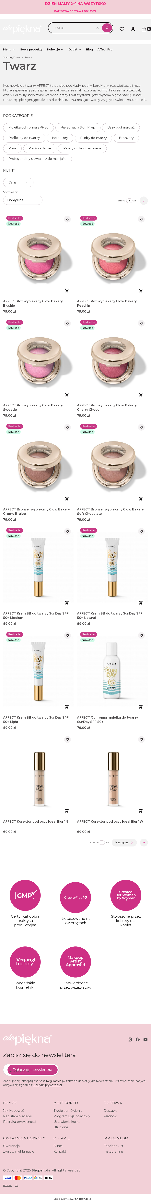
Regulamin (53, 1081)
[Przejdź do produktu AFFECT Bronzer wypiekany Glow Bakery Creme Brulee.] (38, 463)
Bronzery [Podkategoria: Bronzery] (126, 138)
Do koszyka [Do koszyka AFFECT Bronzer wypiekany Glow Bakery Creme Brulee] (67, 499)
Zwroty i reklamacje (18, 1151)
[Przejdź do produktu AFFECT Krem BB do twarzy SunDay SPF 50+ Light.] (38, 671)
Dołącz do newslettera (32, 1069)
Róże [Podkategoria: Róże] (12, 148)
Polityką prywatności (47, 1085)
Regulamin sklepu (17, 1116)
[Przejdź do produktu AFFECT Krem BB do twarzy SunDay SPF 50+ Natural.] (112, 567)
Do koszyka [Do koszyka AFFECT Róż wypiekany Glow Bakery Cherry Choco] (141, 395)
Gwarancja (11, 1146)
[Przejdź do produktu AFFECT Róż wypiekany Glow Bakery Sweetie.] (38, 359)
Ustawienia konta (66, 1122)
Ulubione (60, 1127)
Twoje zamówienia (67, 1111)
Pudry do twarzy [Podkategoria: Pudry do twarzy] (93, 138)
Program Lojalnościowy (71, 1116)
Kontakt (59, 1151)
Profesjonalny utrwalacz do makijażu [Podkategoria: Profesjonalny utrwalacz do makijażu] (37, 159)
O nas (57, 1146)
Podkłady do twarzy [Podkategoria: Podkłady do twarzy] (24, 138)
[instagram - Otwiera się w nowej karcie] (129, 1039)
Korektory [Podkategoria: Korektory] (60, 138)
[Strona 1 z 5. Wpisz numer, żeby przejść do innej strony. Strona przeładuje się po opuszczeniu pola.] (129, 200)
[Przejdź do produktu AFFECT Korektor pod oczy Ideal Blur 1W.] (112, 775)
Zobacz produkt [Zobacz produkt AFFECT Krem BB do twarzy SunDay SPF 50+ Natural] (141, 603)
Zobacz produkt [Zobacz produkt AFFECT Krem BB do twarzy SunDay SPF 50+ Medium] (67, 603)
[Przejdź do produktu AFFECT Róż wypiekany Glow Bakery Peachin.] (112, 255)
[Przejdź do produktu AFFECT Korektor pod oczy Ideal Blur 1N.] (38, 775)
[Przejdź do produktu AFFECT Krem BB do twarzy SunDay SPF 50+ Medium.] (38, 567)
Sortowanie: (11, 192)
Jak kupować (13, 1111)
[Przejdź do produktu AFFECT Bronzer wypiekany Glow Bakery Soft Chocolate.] (112, 463)
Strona (121, 200)
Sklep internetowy (71, 1198)
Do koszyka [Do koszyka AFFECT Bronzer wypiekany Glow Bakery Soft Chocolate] (141, 499)
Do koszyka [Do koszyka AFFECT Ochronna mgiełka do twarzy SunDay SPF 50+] (141, 707)
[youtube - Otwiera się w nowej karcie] (145, 1039)
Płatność (111, 1116)
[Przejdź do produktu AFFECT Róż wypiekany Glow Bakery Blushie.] (38, 255)
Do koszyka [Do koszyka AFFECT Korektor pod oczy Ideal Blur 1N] (67, 811)
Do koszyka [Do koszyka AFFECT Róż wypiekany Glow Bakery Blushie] (67, 290)
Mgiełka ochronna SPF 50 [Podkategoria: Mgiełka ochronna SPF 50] (28, 127)
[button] (107, 27)
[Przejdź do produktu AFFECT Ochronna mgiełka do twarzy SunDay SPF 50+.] (112, 671)
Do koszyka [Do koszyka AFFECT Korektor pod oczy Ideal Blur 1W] (141, 811)
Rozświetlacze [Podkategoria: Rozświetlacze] (40, 148)
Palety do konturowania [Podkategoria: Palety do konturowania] (82, 148)
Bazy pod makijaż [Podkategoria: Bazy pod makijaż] (120, 127)
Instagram (112, 1151)
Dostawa (110, 1111)
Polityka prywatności (19, 1122)
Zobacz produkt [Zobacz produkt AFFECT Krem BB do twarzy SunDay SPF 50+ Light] (67, 707)
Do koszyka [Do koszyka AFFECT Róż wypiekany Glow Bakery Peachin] (141, 290)
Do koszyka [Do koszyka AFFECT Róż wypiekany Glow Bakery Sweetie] (67, 395)
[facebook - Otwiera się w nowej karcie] (137, 1039)
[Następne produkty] (124, 842)
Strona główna (11, 57)
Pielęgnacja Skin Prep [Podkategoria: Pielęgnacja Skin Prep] (78, 127)
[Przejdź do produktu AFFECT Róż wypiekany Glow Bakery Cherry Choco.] (112, 359)
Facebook (112, 1146)
